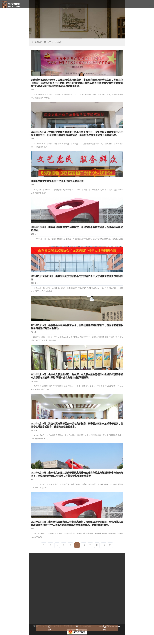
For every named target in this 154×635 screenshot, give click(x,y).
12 (97, 545)
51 (110, 545)
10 (84, 545)
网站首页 (47, 42)
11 (90, 545)
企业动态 (58, 42)
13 (104, 545)
